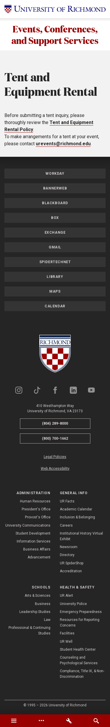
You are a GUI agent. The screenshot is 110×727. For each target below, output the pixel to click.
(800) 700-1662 (55, 438)
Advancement (39, 557)
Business (42, 604)
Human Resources (35, 501)
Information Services (33, 542)
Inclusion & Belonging (77, 517)
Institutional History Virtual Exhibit (81, 536)
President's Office (36, 509)
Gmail (55, 247)
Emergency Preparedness (81, 612)
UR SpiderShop (71, 563)
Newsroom (68, 547)
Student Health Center (78, 650)
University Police (73, 604)
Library (55, 277)
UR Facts (67, 501)
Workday (54, 174)
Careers (66, 526)
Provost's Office (37, 517)
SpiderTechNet (55, 262)
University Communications (27, 526)
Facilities (67, 634)
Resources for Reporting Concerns (79, 623)
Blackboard (55, 203)
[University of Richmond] (55, 9)
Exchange (55, 233)
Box (55, 218)
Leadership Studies (34, 612)
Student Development (33, 534)
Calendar (55, 306)
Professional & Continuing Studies (29, 631)
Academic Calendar (76, 509)
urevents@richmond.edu (63, 144)
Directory (67, 555)
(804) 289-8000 (55, 423)
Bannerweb (55, 189)
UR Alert (66, 596)
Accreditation (71, 571)
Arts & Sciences (37, 596)
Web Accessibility (55, 469)
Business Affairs (36, 550)
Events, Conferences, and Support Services (55, 34)
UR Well (66, 641)
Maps (54, 292)
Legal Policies (55, 457)
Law (47, 620)
